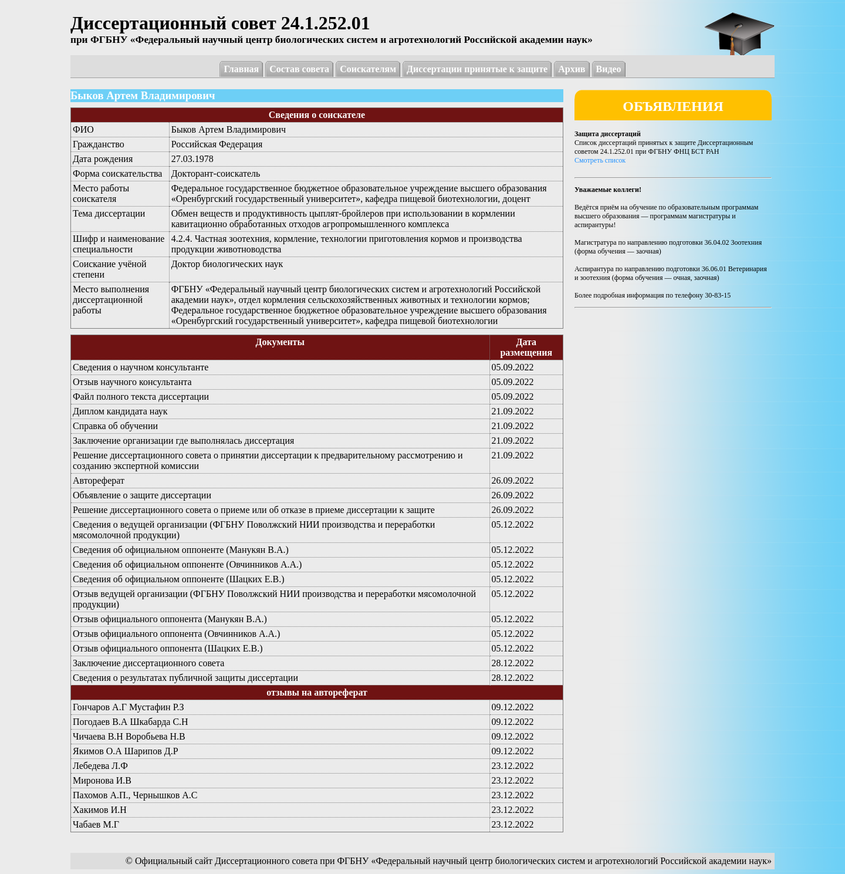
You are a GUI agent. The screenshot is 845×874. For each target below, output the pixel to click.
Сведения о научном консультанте (140, 367)
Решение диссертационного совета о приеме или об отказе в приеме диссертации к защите (254, 510)
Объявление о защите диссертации (142, 495)
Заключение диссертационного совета (148, 663)
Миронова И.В (102, 780)
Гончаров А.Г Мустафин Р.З (128, 707)
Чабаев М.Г (96, 824)
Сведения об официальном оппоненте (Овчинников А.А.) (187, 564)
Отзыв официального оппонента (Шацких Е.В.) (168, 648)
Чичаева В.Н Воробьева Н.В (129, 736)
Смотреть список (600, 160)
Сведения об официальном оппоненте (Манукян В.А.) (181, 550)
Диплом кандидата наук (120, 411)
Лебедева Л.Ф (100, 766)
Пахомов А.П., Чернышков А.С (135, 795)
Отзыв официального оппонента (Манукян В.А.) (170, 619)
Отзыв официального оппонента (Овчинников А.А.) (176, 634)
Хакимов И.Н (100, 810)
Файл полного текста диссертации (141, 396)
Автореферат (98, 480)
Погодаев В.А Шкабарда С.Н (130, 722)
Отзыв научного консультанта (132, 382)
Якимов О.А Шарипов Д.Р (125, 751)
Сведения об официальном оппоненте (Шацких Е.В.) (179, 579)
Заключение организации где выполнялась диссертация (183, 441)
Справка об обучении (115, 426)
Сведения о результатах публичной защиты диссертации (185, 678)
